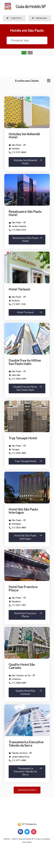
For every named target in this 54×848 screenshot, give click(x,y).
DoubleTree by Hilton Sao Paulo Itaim (25, 362)
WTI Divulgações (29, 824)
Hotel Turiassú (19, 289)
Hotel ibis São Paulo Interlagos (23, 511)
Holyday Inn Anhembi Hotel (24, 135)
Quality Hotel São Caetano (22, 666)
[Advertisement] (27, 66)
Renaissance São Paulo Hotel (25, 213)
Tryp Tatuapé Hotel (23, 438)
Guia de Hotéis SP (31, 6)
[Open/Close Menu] (48, 80)
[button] (14, 18)
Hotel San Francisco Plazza (23, 588)
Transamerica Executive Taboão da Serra (26, 743)
